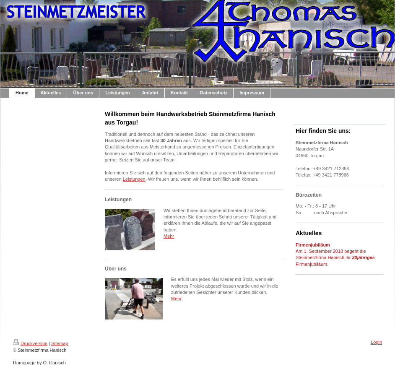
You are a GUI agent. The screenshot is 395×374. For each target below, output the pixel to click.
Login (376, 342)
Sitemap (59, 343)
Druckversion (30, 343)
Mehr (169, 236)
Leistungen (134, 179)
